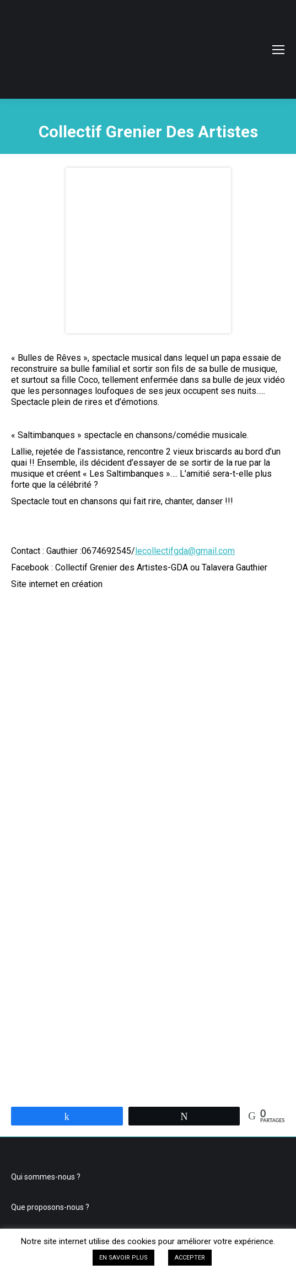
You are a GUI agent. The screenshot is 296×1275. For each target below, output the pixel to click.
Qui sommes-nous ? (45, 1176)
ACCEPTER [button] (190, 1257)
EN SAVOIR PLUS (123, 1257)
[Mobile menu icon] (278, 49)
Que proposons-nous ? (50, 1207)
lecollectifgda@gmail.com (185, 551)
